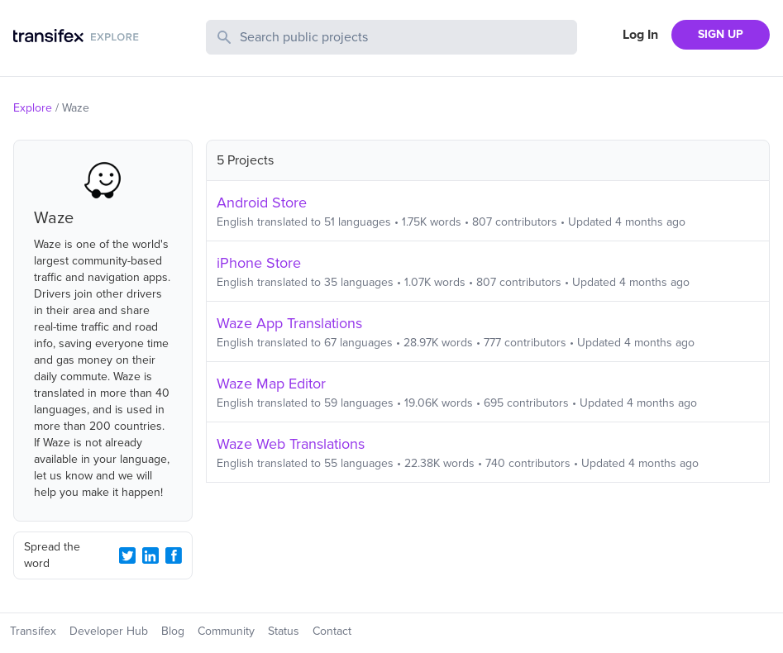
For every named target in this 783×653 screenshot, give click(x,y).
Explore (32, 108)
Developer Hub (108, 631)
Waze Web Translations (291, 444)
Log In (640, 34)
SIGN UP (720, 34)
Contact (332, 631)
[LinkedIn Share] (150, 555)
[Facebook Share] (173, 555)
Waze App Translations (289, 323)
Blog (172, 631)
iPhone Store (259, 263)
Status (283, 631)
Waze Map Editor (271, 383)
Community (226, 631)
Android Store (262, 202)
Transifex (33, 631)
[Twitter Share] (127, 555)
